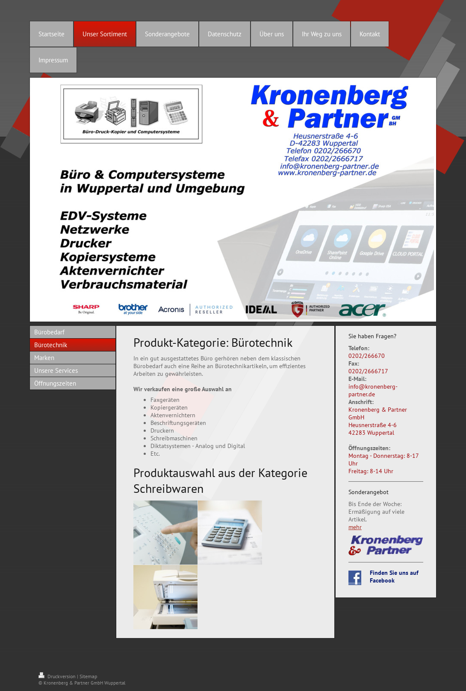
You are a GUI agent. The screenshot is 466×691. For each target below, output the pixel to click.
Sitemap (88, 676)
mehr (355, 527)
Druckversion (57, 676)
